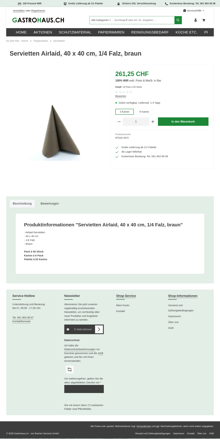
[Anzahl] (136, 122)
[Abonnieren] (99, 330)
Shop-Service (126, 296)
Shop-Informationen (182, 296)
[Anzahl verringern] (119, 122)
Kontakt (120, 311)
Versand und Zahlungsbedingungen (181, 308)
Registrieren (38, 10)
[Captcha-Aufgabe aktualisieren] (70, 370)
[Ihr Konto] (195, 20)
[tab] (22, 204)
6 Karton (145, 112)
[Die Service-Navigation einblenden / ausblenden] (193, 10)
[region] (58, 129)
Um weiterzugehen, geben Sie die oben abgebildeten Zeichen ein (83, 381)
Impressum (174, 316)
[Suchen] (174, 20)
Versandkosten (143, 426)
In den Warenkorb (183, 122)
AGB (100, 353)
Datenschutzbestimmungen (80, 349)
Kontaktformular (21, 321)
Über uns (173, 322)
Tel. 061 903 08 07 (23, 317)
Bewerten (120, 96)
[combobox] (140, 20)
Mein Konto (122, 305)
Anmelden (19, 10)
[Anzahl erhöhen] (153, 122)
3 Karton (125, 112)
